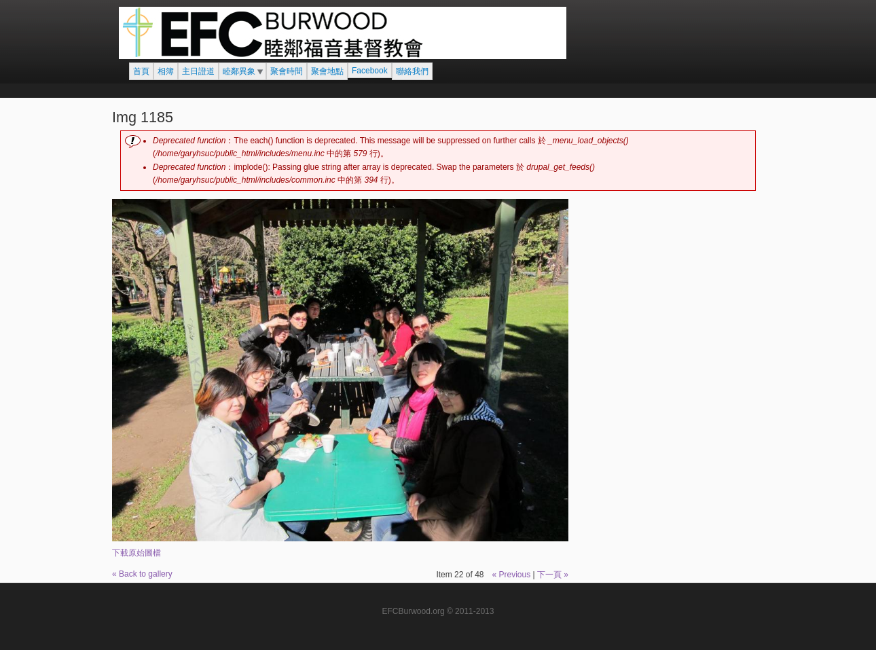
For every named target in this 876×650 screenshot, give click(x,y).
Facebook (370, 70)
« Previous (511, 574)
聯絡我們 (412, 71)
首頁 (141, 71)
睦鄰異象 (239, 71)
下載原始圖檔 (136, 553)
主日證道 (198, 71)
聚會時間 (286, 71)
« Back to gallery (142, 574)
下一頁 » (552, 574)
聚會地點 (327, 71)
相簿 (166, 71)
